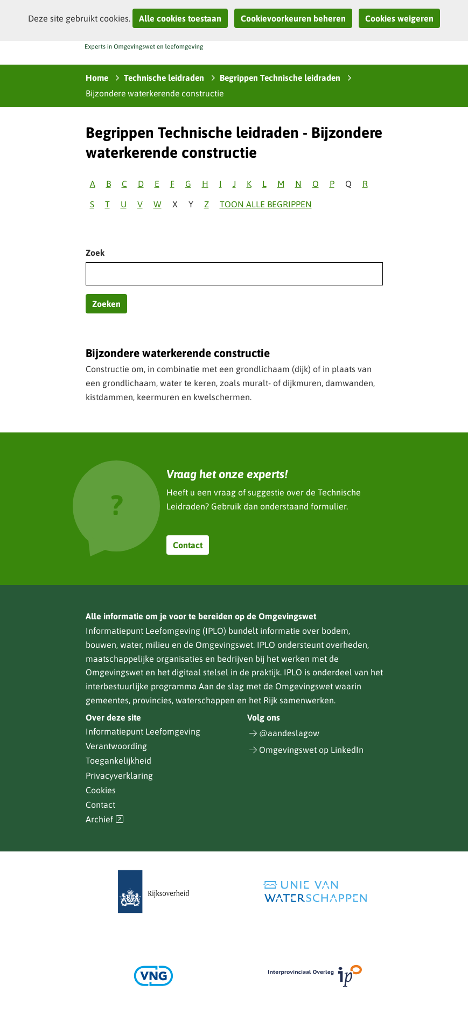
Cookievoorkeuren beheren (293, 18)
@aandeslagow (289, 733)
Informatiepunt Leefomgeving (143, 731)
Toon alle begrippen (266, 204)
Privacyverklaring (119, 775)
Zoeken (106, 304)
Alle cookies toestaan (180, 18)
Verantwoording (116, 746)
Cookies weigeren (399, 18)
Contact (187, 545)
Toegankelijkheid (118, 760)
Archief (105, 819)
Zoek (95, 252)
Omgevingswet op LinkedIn (311, 749)
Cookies (101, 790)
